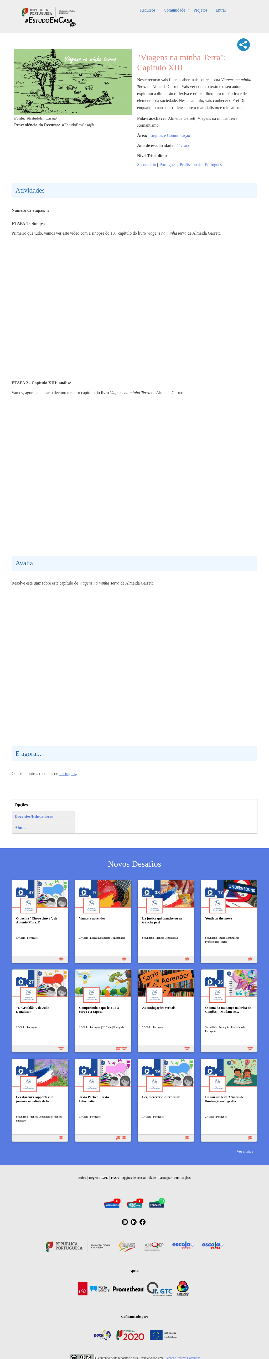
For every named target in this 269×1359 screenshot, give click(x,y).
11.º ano (183, 145)
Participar (165, 1178)
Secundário (146, 164)
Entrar (220, 10)
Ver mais (244, 1151)
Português (167, 164)
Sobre (82, 1178)
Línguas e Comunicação (169, 135)
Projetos (200, 10)
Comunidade (174, 10)
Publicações (182, 1178)
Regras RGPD (98, 1178)
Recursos (148, 10)
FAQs (115, 1178)
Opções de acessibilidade (138, 1178)
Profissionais (190, 164)
